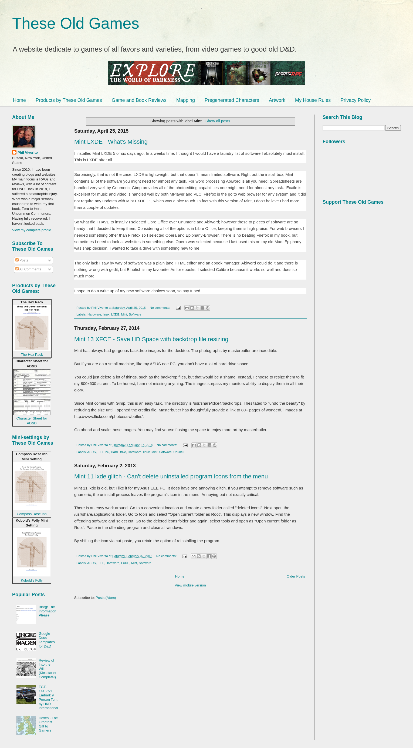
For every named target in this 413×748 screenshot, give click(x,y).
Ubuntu (178, 452)
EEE (101, 563)
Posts (21, 260)
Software (135, 314)
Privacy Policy (355, 100)
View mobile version (190, 585)
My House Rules (313, 100)
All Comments (28, 269)
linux (106, 314)
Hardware (94, 314)
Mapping (185, 100)
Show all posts (217, 121)
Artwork (277, 100)
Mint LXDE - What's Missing (111, 141)
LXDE (115, 314)
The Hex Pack (32, 355)
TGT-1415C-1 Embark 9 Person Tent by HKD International (48, 697)
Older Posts (296, 576)
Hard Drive (118, 452)
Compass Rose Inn (32, 514)
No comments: (160, 307)
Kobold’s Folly (32, 580)
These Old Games (75, 23)
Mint (124, 314)
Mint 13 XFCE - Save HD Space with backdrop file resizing (151, 339)
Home (19, 100)
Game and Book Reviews (139, 100)
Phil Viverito (28, 152)
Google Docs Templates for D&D (47, 640)
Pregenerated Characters (232, 100)
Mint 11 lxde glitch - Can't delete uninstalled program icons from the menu (171, 476)
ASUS (91, 452)
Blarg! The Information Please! (47, 611)
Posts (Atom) (106, 598)
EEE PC (103, 452)
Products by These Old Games (69, 100)
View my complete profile (31, 230)
